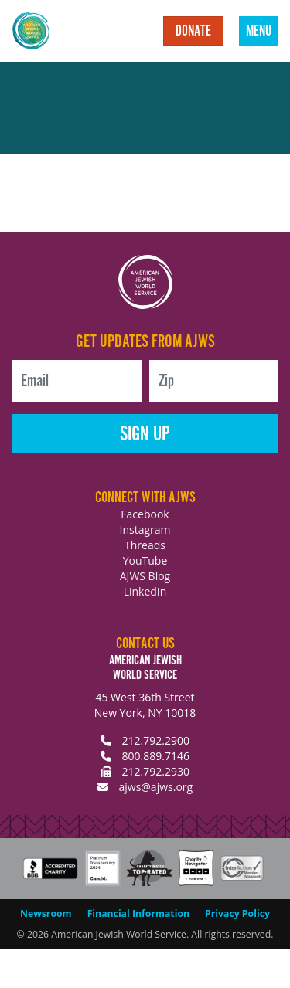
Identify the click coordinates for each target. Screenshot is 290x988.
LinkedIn (145, 591)
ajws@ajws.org (155, 786)
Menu (258, 31)
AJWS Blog (145, 576)
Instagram (144, 529)
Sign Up (145, 434)
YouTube (145, 560)
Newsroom (46, 913)
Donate (193, 31)
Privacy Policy (237, 913)
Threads (145, 545)
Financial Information (138, 913)
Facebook (145, 514)
